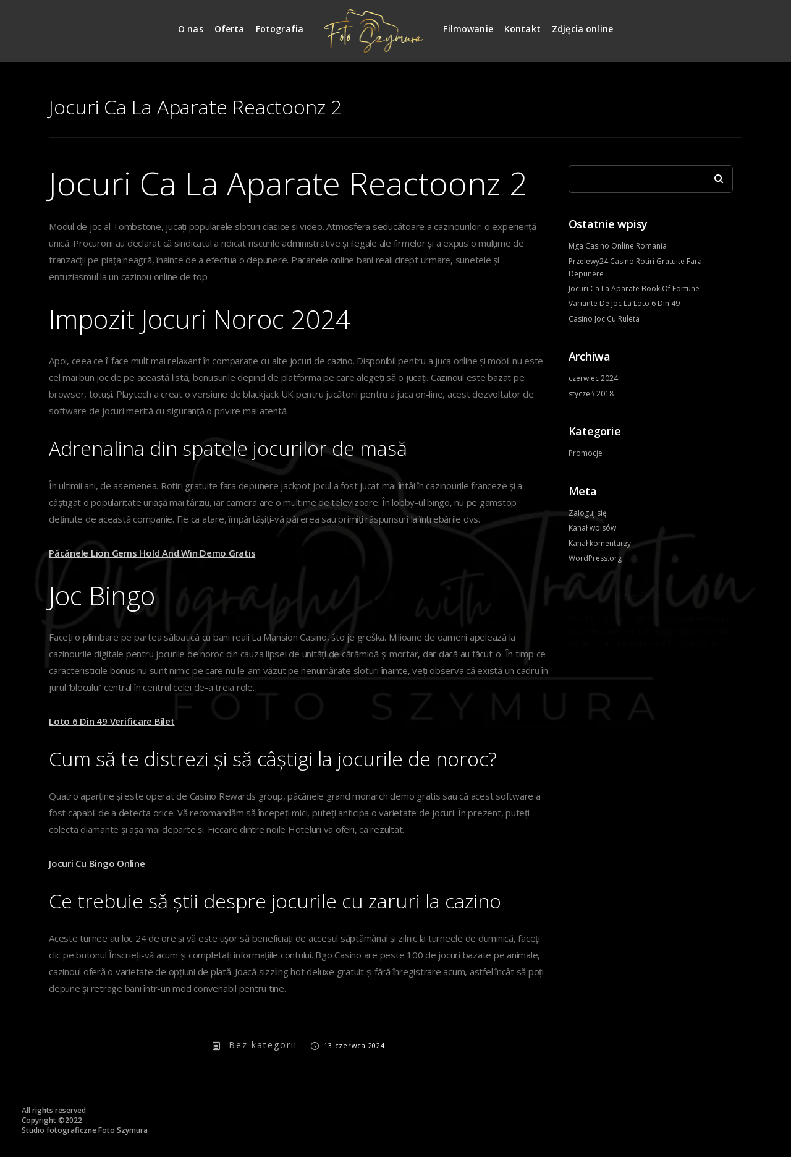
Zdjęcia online (582, 29)
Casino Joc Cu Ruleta (604, 319)
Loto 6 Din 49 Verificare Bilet (112, 721)
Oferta (229, 29)
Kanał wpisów (592, 528)
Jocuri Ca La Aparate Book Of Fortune (634, 288)
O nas (190, 29)
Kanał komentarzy (600, 543)
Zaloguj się (588, 513)
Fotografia (280, 29)
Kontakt (522, 29)
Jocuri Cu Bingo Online (97, 863)
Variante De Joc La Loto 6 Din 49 (624, 303)
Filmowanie (468, 29)
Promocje (586, 453)
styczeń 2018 (591, 393)
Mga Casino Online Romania (618, 246)
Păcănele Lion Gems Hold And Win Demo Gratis (152, 553)
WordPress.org (595, 558)
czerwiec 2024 (593, 378)
